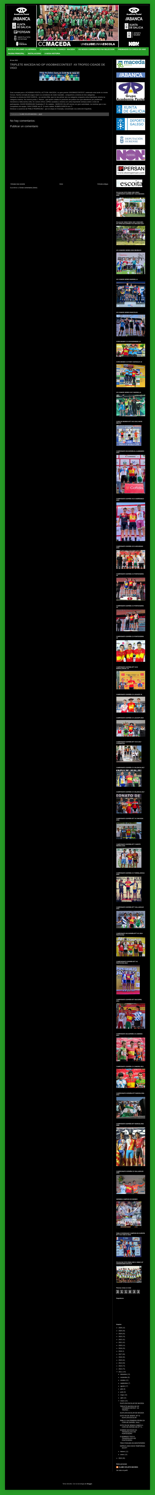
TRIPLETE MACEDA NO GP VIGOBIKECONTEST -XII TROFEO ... (129, 1408)
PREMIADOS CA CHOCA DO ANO (132, 49)
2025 (120, 1331)
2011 (120, 1372)
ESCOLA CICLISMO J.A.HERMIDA (22, 49)
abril (122, 1398)
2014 (120, 1363)
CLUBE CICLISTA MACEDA (128, 1467)
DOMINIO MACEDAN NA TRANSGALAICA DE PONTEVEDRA (128, 1432)
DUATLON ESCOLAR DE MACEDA (132, 1403)
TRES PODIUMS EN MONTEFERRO (132, 1443)
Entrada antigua (103, 184)
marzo (122, 1401)
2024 (120, 1334)
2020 (120, 1345)
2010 (120, 1458)
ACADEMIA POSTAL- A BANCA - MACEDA (57, 49)
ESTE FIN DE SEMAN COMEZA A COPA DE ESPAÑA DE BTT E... (131, 1426)
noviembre (124, 1377)
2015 (120, 1360)
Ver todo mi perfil (122, 1470)
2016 (120, 1357)
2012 (120, 1369)
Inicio (61, 184)
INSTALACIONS (34, 53)
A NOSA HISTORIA (52, 53)
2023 (120, 1336)
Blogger (89, 1484)
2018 (120, 1351)
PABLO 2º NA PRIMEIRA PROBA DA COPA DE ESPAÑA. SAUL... (132, 1421)
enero (122, 1454)
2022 (120, 1339)
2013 (120, 1366)
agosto (122, 1386)
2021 (120, 1342)
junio (122, 1392)
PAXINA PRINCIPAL (16, 53)
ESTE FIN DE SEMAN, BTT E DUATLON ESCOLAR (130, 1416)
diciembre (123, 1374)
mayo (122, 1395)
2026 (120, 1328)
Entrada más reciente (18, 184)
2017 (120, 1354)
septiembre (124, 1383)
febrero (123, 1451)
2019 (120, 1348)
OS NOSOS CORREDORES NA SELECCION (96, 49)
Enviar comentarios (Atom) (28, 188)
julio (122, 1389)
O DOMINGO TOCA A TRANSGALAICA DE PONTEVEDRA (128, 1438)
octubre (123, 1380)
